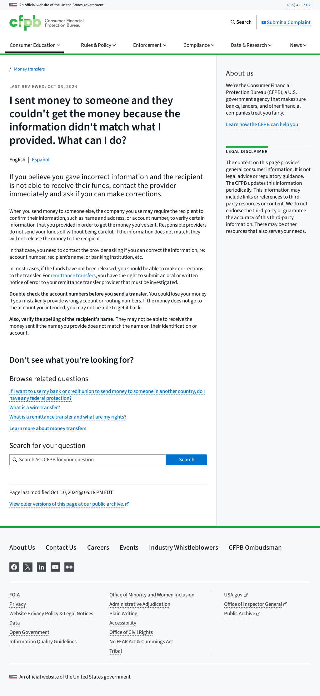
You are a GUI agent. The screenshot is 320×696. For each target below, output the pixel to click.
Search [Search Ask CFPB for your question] (186, 459)
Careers (98, 547)
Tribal (115, 651)
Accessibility (122, 623)
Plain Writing (123, 613)
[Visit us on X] (27, 566)
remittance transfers (73, 275)
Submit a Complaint (286, 22)
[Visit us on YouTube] (55, 566)
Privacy (17, 604)
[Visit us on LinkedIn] (41, 566)
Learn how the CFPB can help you (262, 124)
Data (14, 623)
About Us (22, 547)
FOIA (14, 595)
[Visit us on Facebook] (14, 566)
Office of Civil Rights (131, 632)
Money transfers (29, 69)
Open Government (29, 632)
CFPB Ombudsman (255, 547)
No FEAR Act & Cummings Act (141, 641)
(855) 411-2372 (299, 5)
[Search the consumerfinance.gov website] (241, 23)
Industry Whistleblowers (183, 547)
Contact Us (61, 547)
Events (129, 547)
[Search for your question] (87, 459)
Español (40, 160)
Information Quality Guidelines (43, 641)
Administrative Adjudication (139, 604)
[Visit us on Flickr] (69, 566)
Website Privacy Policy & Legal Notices (51, 613)
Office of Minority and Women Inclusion (151, 595)
